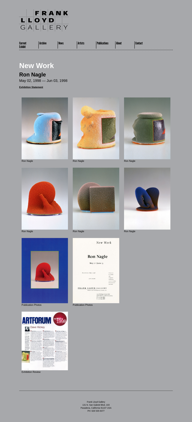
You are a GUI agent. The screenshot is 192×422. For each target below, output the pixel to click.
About (119, 43)
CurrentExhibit (22, 45)
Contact (139, 43)
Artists (81, 43)
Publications (102, 43)
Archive (42, 43)
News (61, 43)
